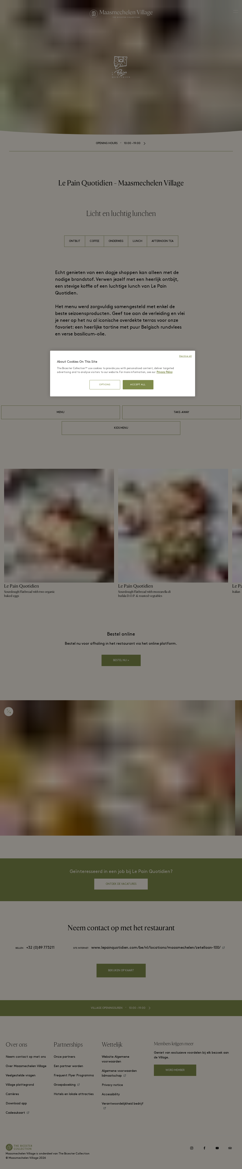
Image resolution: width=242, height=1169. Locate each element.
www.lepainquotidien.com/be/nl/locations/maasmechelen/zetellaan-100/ (156, 948)
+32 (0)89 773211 (40, 948)
